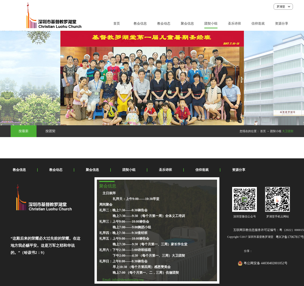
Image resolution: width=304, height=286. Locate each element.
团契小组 (275, 131)
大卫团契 (287, 131)
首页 (116, 23)
